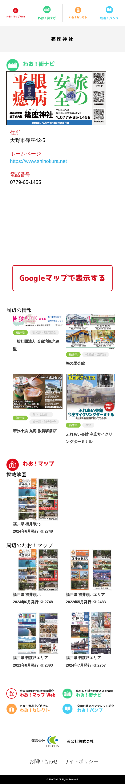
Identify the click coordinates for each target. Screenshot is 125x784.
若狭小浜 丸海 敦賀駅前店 (35, 431)
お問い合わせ (43, 761)
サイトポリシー (81, 761)
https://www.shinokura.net (38, 161)
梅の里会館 (75, 363)
